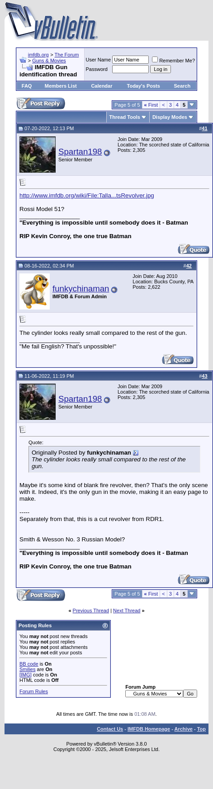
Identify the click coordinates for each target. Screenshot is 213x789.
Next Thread (126, 610)
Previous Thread (91, 610)
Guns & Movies (49, 60)
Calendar (101, 86)
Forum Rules (33, 691)
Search (182, 86)
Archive (184, 729)
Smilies (27, 669)
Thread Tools (124, 117)
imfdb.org (38, 54)
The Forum (67, 54)
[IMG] (25, 674)
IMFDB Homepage (149, 729)
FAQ (27, 86)
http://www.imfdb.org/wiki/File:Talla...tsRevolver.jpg (86, 195)
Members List (61, 86)
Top (201, 729)
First (151, 105)
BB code (28, 664)
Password (97, 69)
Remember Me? (173, 60)
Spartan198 (80, 151)
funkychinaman (80, 288)
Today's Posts (143, 86)
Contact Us (110, 729)
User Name (98, 59)
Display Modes (169, 117)
